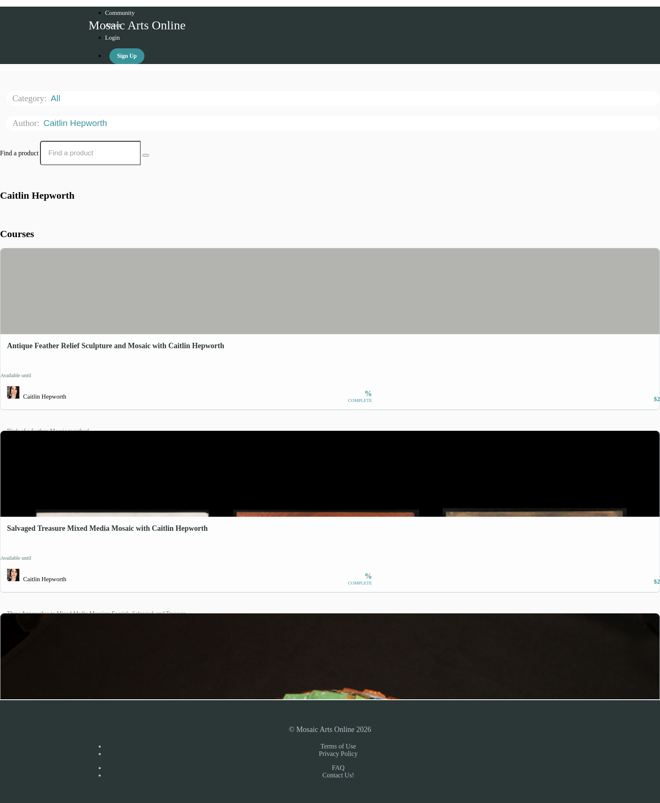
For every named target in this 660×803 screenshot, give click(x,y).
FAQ (338, 767)
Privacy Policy (338, 753)
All (57, 98)
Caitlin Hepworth (76, 123)
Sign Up (127, 56)
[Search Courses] (145, 155)
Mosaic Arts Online (137, 25)
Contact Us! (338, 775)
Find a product (19, 153)
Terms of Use (338, 746)
